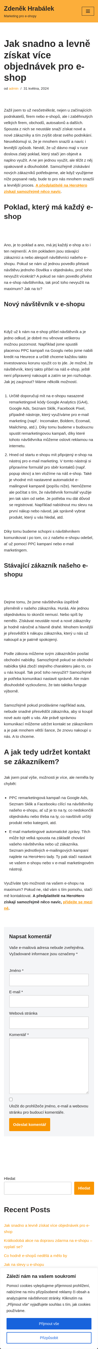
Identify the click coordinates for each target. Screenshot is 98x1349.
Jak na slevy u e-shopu (24, 1264)
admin (14, 88)
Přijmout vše (49, 1324)
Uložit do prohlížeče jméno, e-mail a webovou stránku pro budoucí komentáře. (48, 1109)
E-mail (16, 992)
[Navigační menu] (88, 11)
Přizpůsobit (49, 1338)
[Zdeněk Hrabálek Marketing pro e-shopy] (29, 11)
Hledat (9, 1178)
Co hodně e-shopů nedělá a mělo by (35, 1255)
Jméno (16, 970)
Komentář (19, 1034)
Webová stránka (23, 1013)
